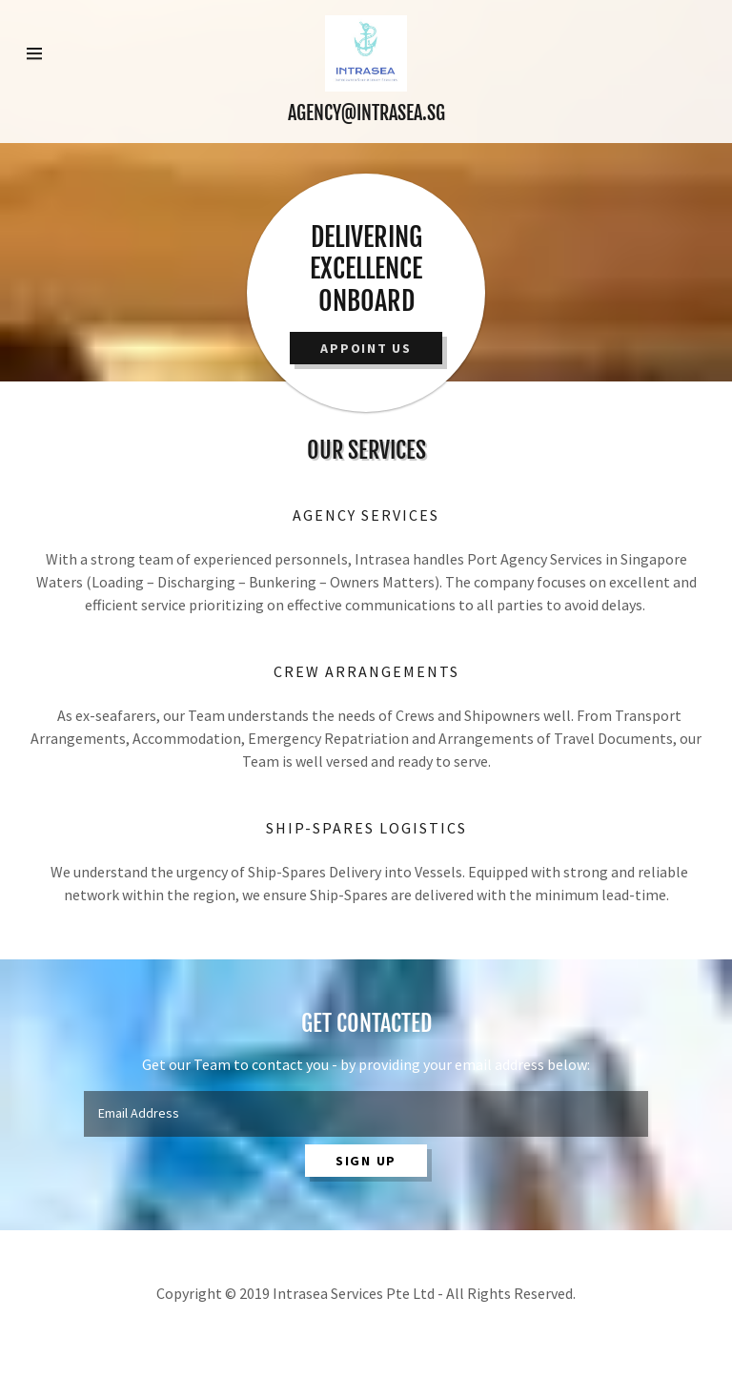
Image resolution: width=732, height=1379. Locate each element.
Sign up (366, 1160)
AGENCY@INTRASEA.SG (366, 113)
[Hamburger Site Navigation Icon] (57, 53)
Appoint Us (366, 348)
